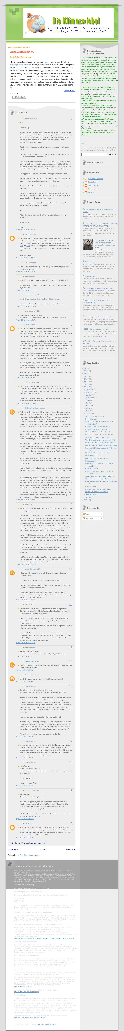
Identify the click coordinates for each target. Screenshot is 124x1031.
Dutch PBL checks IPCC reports (96, 492)
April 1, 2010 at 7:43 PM (24, 736)
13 (70, 647)
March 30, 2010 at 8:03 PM (25, 271)
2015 (86, 373)
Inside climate (90, 461)
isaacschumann (30, 569)
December (90, 389)
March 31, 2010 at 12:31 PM (26, 564)
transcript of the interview (20, 65)
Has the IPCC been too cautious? (97, 453)
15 (70, 674)
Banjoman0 (29, 234)
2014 (86, 376)
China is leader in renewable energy (98, 426)
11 (70, 569)
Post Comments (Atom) (30, 855)
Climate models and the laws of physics (99, 476)
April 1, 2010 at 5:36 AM (24, 670)
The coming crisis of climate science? (97, 317)
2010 (86, 387)
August (88, 400)
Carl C (27, 823)
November (90, 392)
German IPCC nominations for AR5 (98, 432)
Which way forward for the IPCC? (97, 437)
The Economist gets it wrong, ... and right (100, 440)
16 (70, 686)
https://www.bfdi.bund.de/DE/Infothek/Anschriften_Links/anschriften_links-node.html (44, 938)
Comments (88, 518)
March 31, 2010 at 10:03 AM (26, 403)
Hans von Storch (94, 185)
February (89, 494)
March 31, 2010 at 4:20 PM (25, 600)
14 (70, 661)
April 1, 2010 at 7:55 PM (24, 757)
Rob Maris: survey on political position (99, 434)
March (88, 413)
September (90, 397)
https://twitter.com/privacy (23, 986)
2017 (86, 368)
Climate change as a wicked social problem (98, 288)
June (88, 406)
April (87, 411)
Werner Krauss (30, 661)
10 (70, 504)
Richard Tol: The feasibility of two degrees (100, 442)
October (89, 395)
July (87, 403)
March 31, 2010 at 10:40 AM (26, 499)
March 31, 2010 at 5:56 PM (25, 656)
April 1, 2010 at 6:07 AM (24, 681)
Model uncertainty (91, 486)
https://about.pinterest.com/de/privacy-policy (29, 1017)
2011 (86, 384)
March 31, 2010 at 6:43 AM (25, 377)
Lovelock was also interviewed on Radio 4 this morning (39, 299)
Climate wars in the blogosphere (97, 479)
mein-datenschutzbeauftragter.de (46, 1024)
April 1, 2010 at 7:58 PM (24, 785)
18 (70, 762)
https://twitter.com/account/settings (26, 992)
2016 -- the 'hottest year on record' (96, 329)
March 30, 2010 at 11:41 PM (26, 320)
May (87, 408)
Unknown (28, 325)
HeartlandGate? (88, 261)
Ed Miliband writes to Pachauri (96, 429)
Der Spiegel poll (91, 419)
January (89, 497)
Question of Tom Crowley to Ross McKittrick (101, 445)
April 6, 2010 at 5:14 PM (24, 837)
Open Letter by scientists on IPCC (97, 458)
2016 (86, 371)
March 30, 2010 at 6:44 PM (25, 258)
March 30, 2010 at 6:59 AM (25, 229)
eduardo (91, 192)
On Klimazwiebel (89, 276)
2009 (86, 500)
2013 (86, 379)
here (46, 62)
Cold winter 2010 (91, 468)
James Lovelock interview (22, 51)
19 (70, 790)
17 (70, 741)
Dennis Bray (92, 182)
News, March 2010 (92, 455)
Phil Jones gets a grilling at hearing (98, 489)
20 (70, 823)
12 (70, 604)
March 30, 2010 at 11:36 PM (26, 306)
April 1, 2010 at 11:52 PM (25, 819)
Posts (86, 514)
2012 (86, 381)
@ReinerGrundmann (32, 408)
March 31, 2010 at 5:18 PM (25, 643)
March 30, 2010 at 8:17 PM (25, 290)
